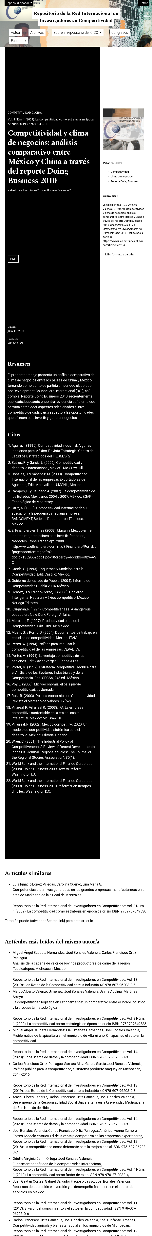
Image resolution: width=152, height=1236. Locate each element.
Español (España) (19, 3)
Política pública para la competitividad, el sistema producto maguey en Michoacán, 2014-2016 (77, 1071)
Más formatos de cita (119, 254)
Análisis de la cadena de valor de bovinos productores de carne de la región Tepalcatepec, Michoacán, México (71, 966)
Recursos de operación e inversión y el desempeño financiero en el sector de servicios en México (73, 1189)
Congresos (119, 32)
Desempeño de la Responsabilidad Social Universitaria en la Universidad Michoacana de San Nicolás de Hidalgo (78, 1105)
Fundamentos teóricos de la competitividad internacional (57, 1164)
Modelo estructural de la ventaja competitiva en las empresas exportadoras (83, 1136)
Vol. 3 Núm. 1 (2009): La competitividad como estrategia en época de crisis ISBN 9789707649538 (51, 122)
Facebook (18, 41)
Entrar (144, 3)
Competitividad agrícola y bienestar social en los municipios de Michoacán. (71, 1225)
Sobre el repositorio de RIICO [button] (76, 32)
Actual (16, 32)
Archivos (37, 32)
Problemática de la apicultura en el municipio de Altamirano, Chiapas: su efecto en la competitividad (78, 1038)
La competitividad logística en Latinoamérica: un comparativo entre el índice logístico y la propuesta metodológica (79, 1005)
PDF (13, 259)
